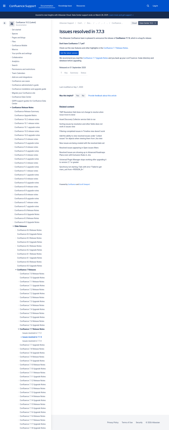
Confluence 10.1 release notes (27, 123)
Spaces (15, 34)
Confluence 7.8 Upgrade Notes (32, 353)
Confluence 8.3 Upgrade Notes (29, 242)
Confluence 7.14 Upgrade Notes (33, 400)
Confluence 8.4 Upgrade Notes (29, 234)
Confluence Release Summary (27, 111)
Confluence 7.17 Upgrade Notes (33, 424)
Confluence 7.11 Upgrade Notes (33, 377)
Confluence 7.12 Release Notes (32, 380)
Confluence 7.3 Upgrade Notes (32, 301)
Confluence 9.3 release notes (26, 155)
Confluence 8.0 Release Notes (29, 262)
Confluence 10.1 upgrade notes (27, 127)
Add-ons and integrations (22, 77)
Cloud (134, 23)
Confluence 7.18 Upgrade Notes (33, 428)
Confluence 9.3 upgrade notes (27, 159)
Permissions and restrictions (23, 69)
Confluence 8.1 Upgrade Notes (29, 258)
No (83, 96)
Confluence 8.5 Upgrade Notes (27, 222)
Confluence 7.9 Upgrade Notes (32, 361)
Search (148, 6)
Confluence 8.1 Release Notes (29, 254)
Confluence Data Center (21, 97)
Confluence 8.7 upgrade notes (27, 206)
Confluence (72, 184)
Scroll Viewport (84, 184)
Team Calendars (18, 73)
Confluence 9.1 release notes (26, 171)
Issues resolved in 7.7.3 (32, 337)
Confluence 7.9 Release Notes (32, 357)
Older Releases (21, 226)
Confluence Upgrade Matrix (26, 115)
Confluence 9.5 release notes (26, 139)
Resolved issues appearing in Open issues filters (78, 148)
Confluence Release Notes (23, 107)
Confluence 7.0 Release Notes (32, 274)
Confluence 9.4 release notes (26, 147)
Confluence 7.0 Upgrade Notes (32, 278)
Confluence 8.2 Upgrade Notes (29, 250)
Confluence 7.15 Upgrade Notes (33, 408)
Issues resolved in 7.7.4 (31, 341)
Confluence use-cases (21, 81)
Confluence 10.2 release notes (27, 119)
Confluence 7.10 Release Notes (32, 365)
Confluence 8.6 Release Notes (27, 210)
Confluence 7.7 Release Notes (32, 329)
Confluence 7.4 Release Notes (32, 305)
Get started (16, 30)
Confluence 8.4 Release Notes (29, 230)
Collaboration (17, 57)
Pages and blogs (18, 38)
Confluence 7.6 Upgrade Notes (32, 325)
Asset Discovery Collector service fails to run (77, 119)
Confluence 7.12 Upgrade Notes (33, 384)
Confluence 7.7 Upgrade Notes (32, 345)
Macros (15, 49)
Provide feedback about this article (102, 96)
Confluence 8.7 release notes (26, 202)
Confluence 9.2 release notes (26, 163)
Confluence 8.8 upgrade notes (27, 198)
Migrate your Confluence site (23, 93)
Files (14, 41)
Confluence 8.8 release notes (26, 194)
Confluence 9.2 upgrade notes (27, 167)
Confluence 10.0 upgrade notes (27, 135)
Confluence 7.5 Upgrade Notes (32, 317)
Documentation (47, 6)
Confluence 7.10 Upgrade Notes (33, 369)
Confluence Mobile (19, 45)
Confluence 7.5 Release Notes (32, 313)
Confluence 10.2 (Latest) (26, 22)
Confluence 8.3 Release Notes (29, 238)
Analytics (15, 61)
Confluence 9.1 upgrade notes (27, 175)
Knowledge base (65, 6)
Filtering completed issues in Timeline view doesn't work (82, 131)
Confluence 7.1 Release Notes (32, 282)
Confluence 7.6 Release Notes (32, 321)
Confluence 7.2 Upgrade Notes (32, 293)
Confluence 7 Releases (26, 270)
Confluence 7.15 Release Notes (32, 404)
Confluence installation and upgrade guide (29, 89)
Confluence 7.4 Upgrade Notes (32, 309)
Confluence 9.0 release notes (26, 179)
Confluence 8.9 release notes (26, 187)
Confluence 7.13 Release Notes (32, 388)
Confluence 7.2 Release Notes (32, 289)
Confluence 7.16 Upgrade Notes (33, 412)
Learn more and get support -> (121, 15)
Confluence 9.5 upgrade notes (27, 143)
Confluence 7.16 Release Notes (32, 416)
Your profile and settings (22, 53)
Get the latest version (69, 53)
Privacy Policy (112, 422)
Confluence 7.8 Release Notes (32, 349)
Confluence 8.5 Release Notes (27, 218)
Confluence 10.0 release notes (27, 131)
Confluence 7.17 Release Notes (32, 420)
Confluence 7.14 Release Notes (32, 396)
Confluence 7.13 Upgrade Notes (33, 392)
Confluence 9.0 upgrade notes (27, 183)
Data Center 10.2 (148, 23)
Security (139, 422)
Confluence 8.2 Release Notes (29, 246)
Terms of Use (127, 422)
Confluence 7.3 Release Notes (32, 297)
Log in (155, 6)
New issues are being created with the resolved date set (82, 143)
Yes (77, 96)
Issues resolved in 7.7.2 (31, 333)
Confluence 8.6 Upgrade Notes (27, 214)
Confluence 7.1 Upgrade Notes (32, 286)
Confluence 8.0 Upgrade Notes (29, 266)
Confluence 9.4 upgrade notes (27, 151)
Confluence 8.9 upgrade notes (27, 191)
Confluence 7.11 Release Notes (32, 373)
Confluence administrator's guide (25, 85)
